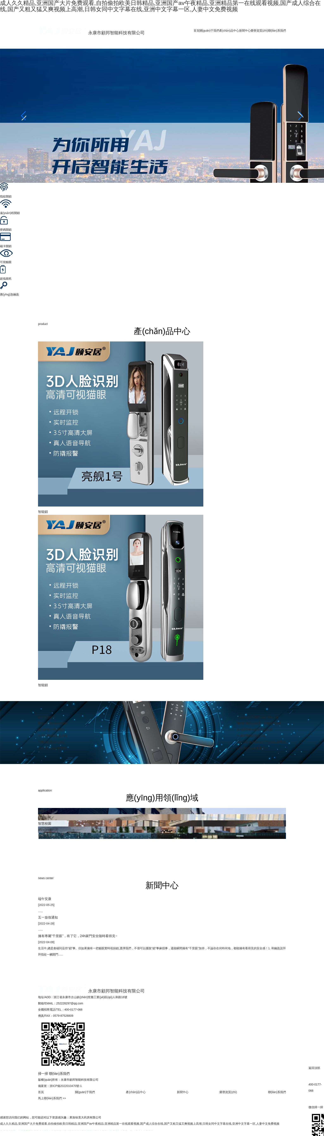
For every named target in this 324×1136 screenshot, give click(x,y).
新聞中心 (245, 30)
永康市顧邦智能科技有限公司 (91, 32)
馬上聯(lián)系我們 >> (52, 1098)
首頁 (196, 30)
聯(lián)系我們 (277, 30)
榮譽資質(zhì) (259, 30)
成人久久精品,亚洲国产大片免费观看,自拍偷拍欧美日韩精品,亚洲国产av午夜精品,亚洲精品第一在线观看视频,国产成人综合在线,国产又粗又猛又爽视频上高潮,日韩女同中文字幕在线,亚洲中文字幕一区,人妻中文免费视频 (139, 1123)
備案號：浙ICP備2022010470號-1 (60, 1086)
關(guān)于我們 (209, 30)
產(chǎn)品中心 (229, 30)
